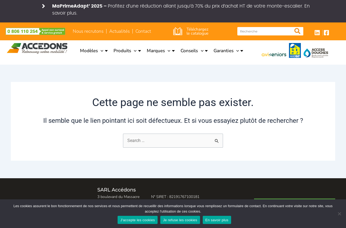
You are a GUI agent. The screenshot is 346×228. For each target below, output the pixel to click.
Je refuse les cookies (180, 220)
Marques (161, 51)
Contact (143, 31)
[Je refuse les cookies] (339, 213)
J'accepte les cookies (137, 220)
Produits (127, 51)
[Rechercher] (297, 31)
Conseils (194, 51)
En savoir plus (216, 220)
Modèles (94, 51)
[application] (100, 50)
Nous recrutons (88, 31)
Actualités (119, 31)
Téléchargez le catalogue (197, 31)
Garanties (228, 51)
